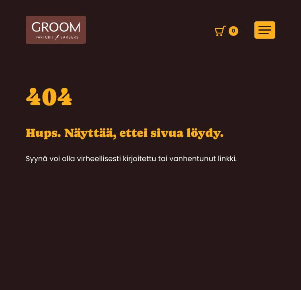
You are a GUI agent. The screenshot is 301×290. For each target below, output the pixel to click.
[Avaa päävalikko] (264, 30)
